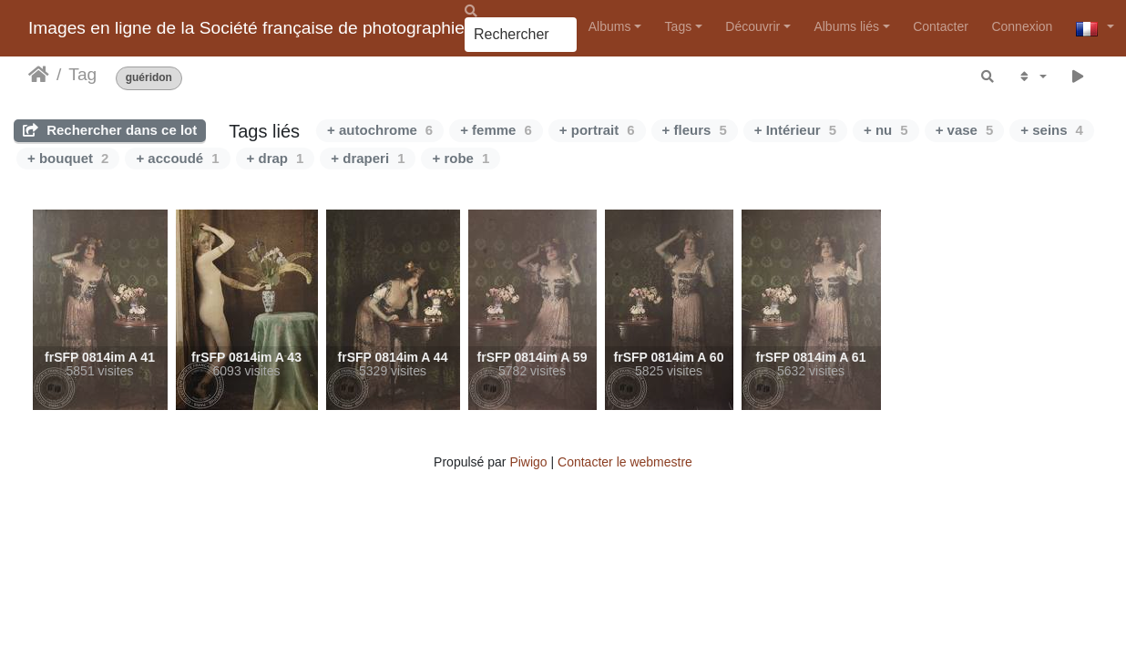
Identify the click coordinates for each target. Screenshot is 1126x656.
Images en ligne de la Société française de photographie (246, 27)
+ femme (496, 130)
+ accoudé (177, 158)
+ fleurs (694, 130)
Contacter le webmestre (625, 462)
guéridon (149, 78)
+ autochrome (380, 130)
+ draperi (367, 158)
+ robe (460, 158)
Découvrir (752, 26)
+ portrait (597, 130)
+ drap (275, 158)
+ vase (965, 130)
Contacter (940, 26)
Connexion (1021, 26)
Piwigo (528, 462)
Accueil (38, 75)
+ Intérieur (795, 130)
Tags (678, 26)
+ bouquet (67, 158)
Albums (610, 26)
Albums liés (846, 26)
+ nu (886, 130)
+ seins (1051, 130)
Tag (82, 74)
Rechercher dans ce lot (110, 130)
